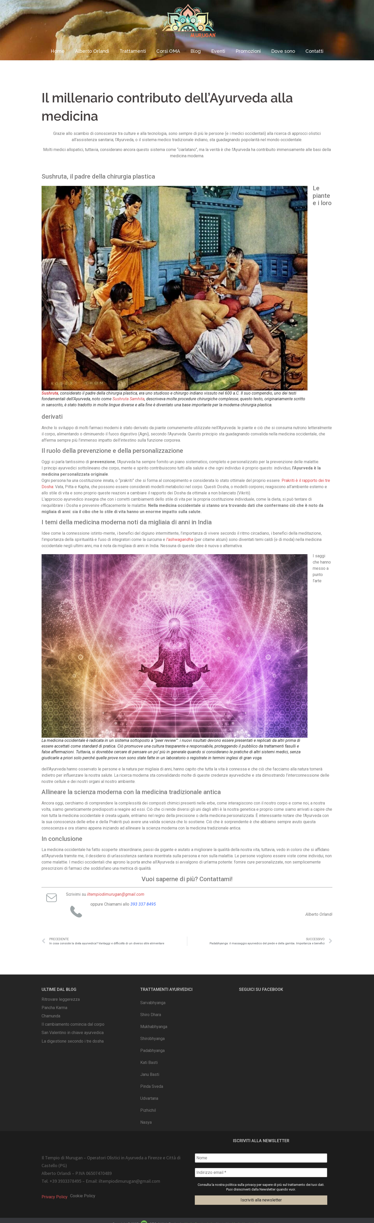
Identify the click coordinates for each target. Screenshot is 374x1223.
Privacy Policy (55, 1196)
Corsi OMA (168, 51)
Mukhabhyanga (153, 1026)
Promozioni (248, 51)
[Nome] (261, 1158)
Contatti (314, 51)
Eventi (218, 51)
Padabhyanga (152, 1050)
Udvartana (149, 1098)
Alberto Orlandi (92, 51)
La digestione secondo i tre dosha (73, 1041)
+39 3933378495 (65, 1181)
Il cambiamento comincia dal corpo (73, 1024)
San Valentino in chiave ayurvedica (73, 1032)
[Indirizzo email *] (261, 1172)
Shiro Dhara (150, 1014)
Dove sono (283, 51)
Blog (195, 51)
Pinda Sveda (151, 1086)
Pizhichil (148, 1110)
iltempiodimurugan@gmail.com (129, 1181)
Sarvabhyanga (152, 1002)
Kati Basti (149, 1062)
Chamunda (51, 1015)
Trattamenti (132, 51)
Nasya (146, 1122)
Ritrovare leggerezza (61, 999)
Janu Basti (149, 1074)
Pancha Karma (54, 1007)
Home (58, 51)
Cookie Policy (82, 1195)
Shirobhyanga (152, 1038)
